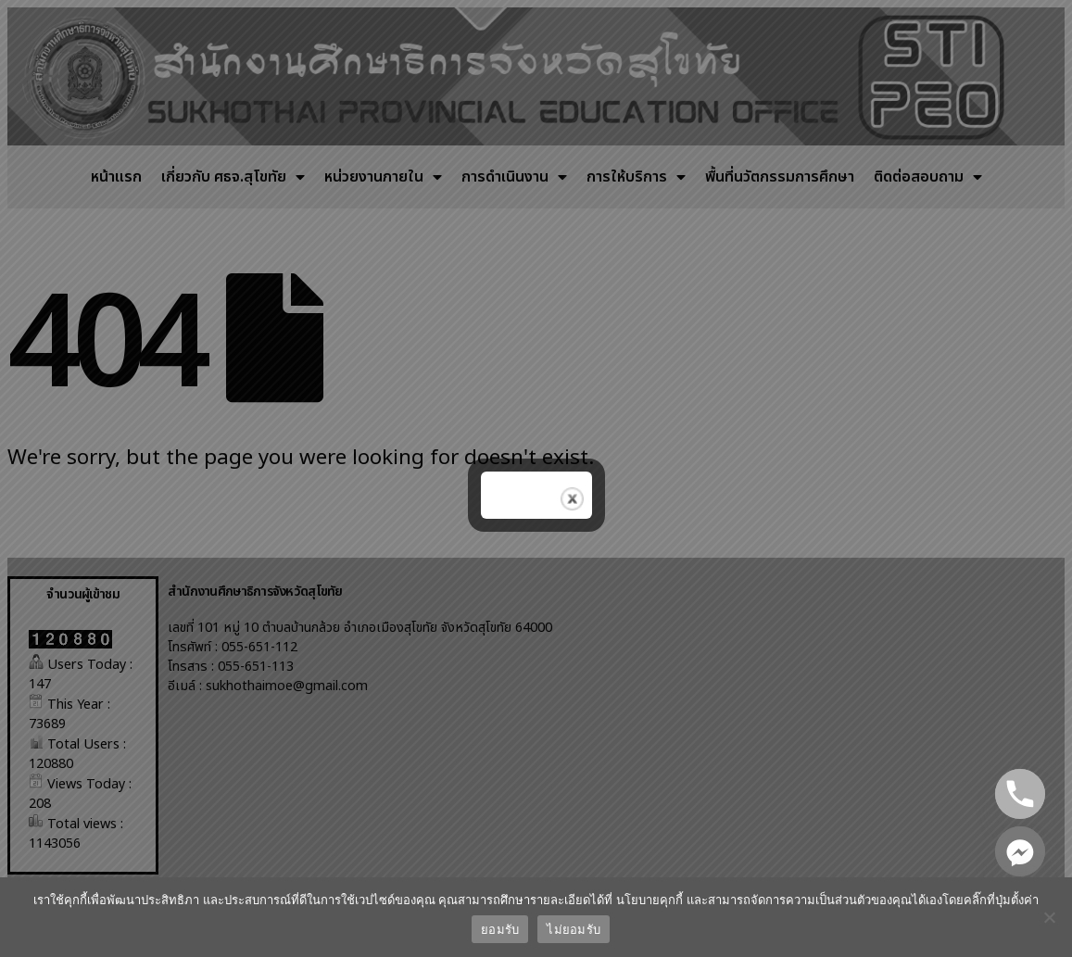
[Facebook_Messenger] (1020, 851)
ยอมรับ (500, 930)
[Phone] (1020, 794)
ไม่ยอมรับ (573, 930)
